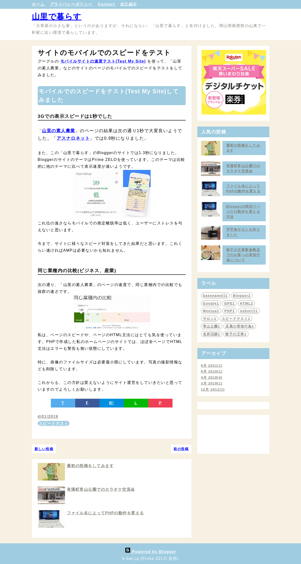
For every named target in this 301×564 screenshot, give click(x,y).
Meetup (211, 311)
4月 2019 (212, 377)
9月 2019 (212, 371)
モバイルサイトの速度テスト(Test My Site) (103, 61)
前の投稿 (181, 449)
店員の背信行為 (239, 326)
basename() (215, 295)
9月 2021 (212, 366)
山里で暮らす (57, 16)
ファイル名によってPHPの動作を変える (105, 513)
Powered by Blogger (150, 552)
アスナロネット (73, 138)
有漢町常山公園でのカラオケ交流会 (101, 489)
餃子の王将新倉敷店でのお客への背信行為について (243, 255)
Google (211, 303)
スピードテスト (54, 423)
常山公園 (211, 326)
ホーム (39, 4)
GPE (229, 303)
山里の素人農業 (58, 130)
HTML (246, 303)
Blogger (242, 295)
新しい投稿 (44, 449)
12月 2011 (213, 389)
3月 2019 (212, 383)
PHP (229, 311)
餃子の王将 (235, 334)
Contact (107, 4)
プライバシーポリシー (72, 4)
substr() (249, 311)
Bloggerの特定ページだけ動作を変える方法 (243, 211)
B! (111, 403)
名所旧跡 (211, 334)
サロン (210, 319)
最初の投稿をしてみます (90, 466)
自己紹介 (128, 4)
